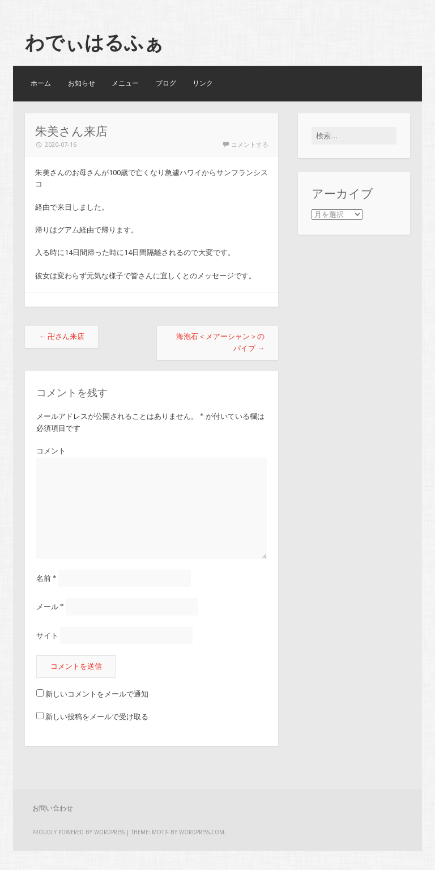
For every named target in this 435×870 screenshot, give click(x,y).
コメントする (249, 144)
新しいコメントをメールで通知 (96, 694)
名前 (46, 578)
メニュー (125, 83)
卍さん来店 (61, 336)
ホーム (41, 83)
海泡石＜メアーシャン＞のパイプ (220, 342)
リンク (203, 83)
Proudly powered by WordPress (78, 832)
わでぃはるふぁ (94, 42)
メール (50, 606)
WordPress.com (201, 832)
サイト (47, 635)
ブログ (166, 83)
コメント (51, 451)
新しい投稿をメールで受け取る (96, 716)
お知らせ (81, 83)
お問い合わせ (52, 808)
